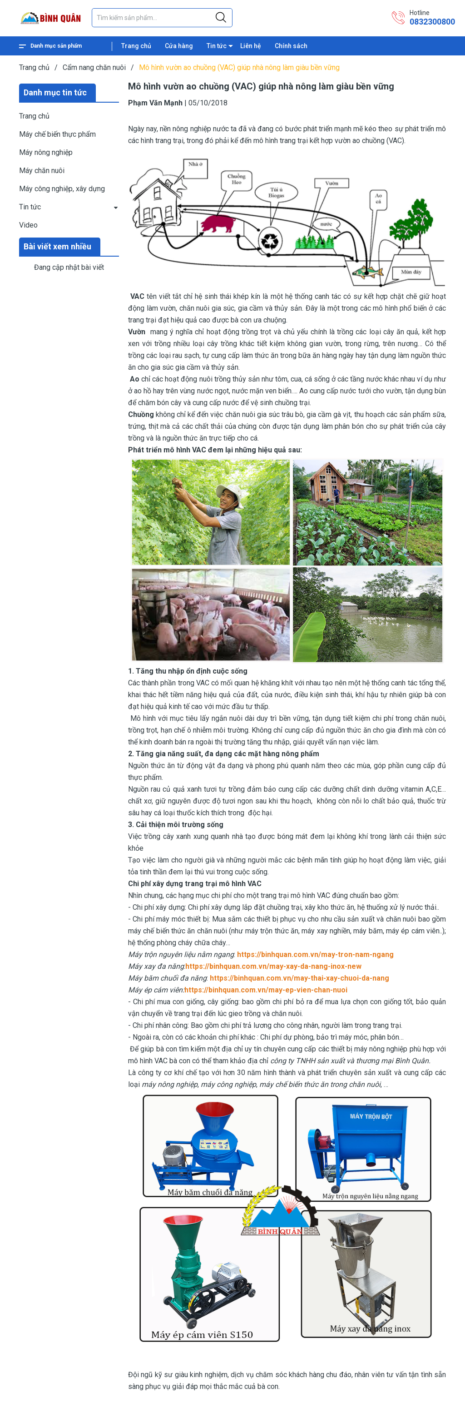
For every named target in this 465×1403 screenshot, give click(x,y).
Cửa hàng (179, 46)
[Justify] (221, 18)
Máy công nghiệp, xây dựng (62, 188)
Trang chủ (136, 46)
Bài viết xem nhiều (57, 246)
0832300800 (432, 21)
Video (28, 225)
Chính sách (291, 46)
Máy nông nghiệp (46, 152)
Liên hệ (250, 46)
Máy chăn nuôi (41, 170)
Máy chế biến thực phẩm (57, 134)
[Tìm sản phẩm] (162, 18)
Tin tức (217, 46)
